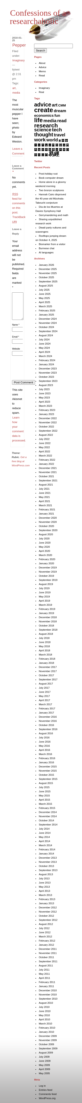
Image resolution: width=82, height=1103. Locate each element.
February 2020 (47, 559)
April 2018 (44, 650)
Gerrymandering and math (53, 215)
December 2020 (48, 517)
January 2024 (46, 364)
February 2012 (47, 940)
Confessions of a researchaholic (38, 17)
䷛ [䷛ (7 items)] (67, 149)
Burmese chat (46, 248)
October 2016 (46, 725)
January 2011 (46, 986)
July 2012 (44, 928)
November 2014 (48, 816)
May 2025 (44, 298)
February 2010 (47, 1027)
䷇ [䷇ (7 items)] (66, 140)
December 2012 (48, 907)
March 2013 (45, 895)
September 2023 (48, 381)
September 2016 (48, 729)
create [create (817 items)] (43, 109)
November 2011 (48, 953)
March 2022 (45, 455)
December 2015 (48, 766)
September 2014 (48, 824)
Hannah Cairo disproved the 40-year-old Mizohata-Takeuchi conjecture (50, 198)
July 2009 (44, 1056)
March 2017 (45, 704)
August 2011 (46, 965)
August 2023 (46, 385)
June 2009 (45, 1061)
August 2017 (46, 683)
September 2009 (48, 1048)
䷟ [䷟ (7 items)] (46, 154)
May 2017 (44, 696)
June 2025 (45, 294)
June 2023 (45, 393)
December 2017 (48, 667)
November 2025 (48, 273)
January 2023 (46, 414)
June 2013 (45, 882)
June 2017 (45, 692)
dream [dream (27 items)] (60, 110)
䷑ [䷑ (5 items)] (67, 145)
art (14, 88)
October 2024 (46, 327)
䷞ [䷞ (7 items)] (42, 154)
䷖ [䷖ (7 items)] (49, 149)
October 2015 (46, 775)
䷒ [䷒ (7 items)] (35, 149)
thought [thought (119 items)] (43, 134)
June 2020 (45, 542)
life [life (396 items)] (38, 120)
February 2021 (47, 509)
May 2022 (44, 447)
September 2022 (48, 430)
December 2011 (48, 949)
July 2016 (44, 737)
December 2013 (48, 857)
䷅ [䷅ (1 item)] (60, 140)
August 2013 (46, 874)
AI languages (46, 252)
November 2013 (48, 862)
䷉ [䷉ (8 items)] (39, 145)
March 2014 (45, 845)
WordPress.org (47, 1098)
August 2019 (46, 584)
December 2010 (48, 990)
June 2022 (45, 443)
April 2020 (44, 551)
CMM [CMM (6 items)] (62, 105)
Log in (42, 1085)
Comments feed (47, 1094)
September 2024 (48, 331)
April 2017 (44, 700)
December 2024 (48, 318)
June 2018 (45, 642)
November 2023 (48, 372)
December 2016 (48, 716)
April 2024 (44, 352)
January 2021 (46, 513)
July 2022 (44, 439)
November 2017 (48, 671)
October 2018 (46, 625)
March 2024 (45, 356)
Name (15, 330)
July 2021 (44, 488)
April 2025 (44, 302)
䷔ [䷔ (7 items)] (42, 149)
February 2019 (47, 609)
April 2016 (44, 750)
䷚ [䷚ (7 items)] (64, 149)
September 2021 (48, 480)
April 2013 (44, 891)
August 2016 (46, 733)
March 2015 (45, 804)
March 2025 (45, 306)
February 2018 (47, 658)
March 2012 (45, 936)
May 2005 (44, 1073)
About (42, 63)
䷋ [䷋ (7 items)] (46, 145)
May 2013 (44, 886)
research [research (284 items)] (46, 125)
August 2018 (46, 634)
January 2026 (46, 265)
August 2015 (46, 783)
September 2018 (48, 629)
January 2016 (46, 762)
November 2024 (48, 323)
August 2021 (46, 484)
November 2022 (48, 422)
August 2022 (46, 435)
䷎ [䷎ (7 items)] (56, 145)
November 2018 (48, 621)
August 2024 (46, 335)
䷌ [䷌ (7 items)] (49, 145)
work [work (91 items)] (40, 139)
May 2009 (44, 1065)
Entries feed (45, 1090)
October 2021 (46, 476)
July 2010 (44, 1007)
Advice (42, 67)
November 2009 (48, 1040)
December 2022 (48, 418)
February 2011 (47, 982)
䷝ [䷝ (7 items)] (39, 154)
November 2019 (48, 571)
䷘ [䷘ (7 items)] (56, 149)
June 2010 (45, 1011)
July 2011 (44, 969)
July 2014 (44, 828)
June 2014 (45, 833)
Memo (42, 71)
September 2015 (48, 779)
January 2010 (46, 1032)
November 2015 (48, 770)
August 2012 (46, 924)
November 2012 (48, 911)
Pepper (19, 45)
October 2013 (46, 866)
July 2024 (44, 339)
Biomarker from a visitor (52, 244)
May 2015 (44, 795)
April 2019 (44, 600)
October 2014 (46, 820)
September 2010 (48, 998)
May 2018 (44, 646)
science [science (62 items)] (42, 129)
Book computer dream (51, 178)
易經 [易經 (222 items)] (53, 154)
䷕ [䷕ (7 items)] (46, 149)
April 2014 (44, 841)
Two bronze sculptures (51, 190)
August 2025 (46, 285)
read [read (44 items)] (61, 120)
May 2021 (44, 497)
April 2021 (44, 501)
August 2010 (46, 1003)
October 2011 (46, 957)
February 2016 (47, 758)
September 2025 (48, 281)
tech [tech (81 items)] (57, 129)
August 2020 (46, 534)
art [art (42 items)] (55, 105)
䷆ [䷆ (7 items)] (62, 140)
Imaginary (18, 60)
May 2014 (44, 837)
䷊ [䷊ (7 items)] (42, 145)
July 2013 (44, 878)
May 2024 (44, 348)
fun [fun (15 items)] (57, 115)
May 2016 (44, 745)
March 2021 (45, 505)
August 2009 (46, 1052)
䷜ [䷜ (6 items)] (35, 154)
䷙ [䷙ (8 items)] (60, 149)
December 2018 (48, 617)
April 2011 (44, 978)
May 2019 (44, 596)
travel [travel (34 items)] (59, 134)
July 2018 (44, 638)
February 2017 (47, 708)
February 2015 (47, 808)
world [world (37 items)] (52, 139)
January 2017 (46, 712)
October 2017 (46, 675)
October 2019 (46, 576)
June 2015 (45, 791)
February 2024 (47, 360)
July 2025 (44, 289)
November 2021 (48, 472)
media (16, 92)
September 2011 (48, 961)
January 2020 (46, 563)
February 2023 (47, 410)
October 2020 (46, 526)
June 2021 (45, 493)
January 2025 (46, 314)
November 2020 (48, 522)
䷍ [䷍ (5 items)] (53, 145)
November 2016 (48, 721)
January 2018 (46, 663)
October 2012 (46, 915)
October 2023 (46, 377)
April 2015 (44, 799)
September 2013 (48, 870)
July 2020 (44, 538)
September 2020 (48, 530)
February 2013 (47, 899)
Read (42, 75)
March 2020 (45, 555)
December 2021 (48, 468)
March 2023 (45, 406)
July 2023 (44, 389)
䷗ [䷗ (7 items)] (53, 149)
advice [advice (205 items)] (42, 104)
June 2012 (45, 932)
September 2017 (48, 679)
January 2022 (46, 464)
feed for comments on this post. (18, 203)
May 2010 (44, 1015)
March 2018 (45, 654)
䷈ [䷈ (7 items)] (35, 145)
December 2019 (48, 567)
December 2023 (48, 368)
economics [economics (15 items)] (44, 115)
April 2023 (44, 401)
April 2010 (44, 1019)
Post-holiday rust (48, 173)
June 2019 (45, 592)
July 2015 (44, 787)
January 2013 (46, 903)
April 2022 (44, 451)
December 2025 (48, 269)
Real (41, 92)
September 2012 (48, 920)
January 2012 (46, 944)
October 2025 (46, 277)
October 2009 (46, 1044)
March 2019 (45, 605)
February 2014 (47, 849)
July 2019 (44, 588)
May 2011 (44, 974)
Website (16, 354)
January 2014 (46, 853)
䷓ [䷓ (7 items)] (39, 149)
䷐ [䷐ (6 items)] (64, 145)
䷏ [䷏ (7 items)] (60, 145)
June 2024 (45, 343)
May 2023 (44, 397)
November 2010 (48, 994)
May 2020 (44, 546)
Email (15, 342)
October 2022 (46, 426)
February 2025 (47, 310)
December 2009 (48, 1036)
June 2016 (45, 741)
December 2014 (48, 812)
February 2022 (47, 459)
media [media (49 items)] (50, 120)
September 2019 (48, 580)
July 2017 (44, 687)
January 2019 (46, 613)
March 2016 (45, 754)
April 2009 (44, 1069)
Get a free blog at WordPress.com (21, 466)
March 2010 (45, 1023)
